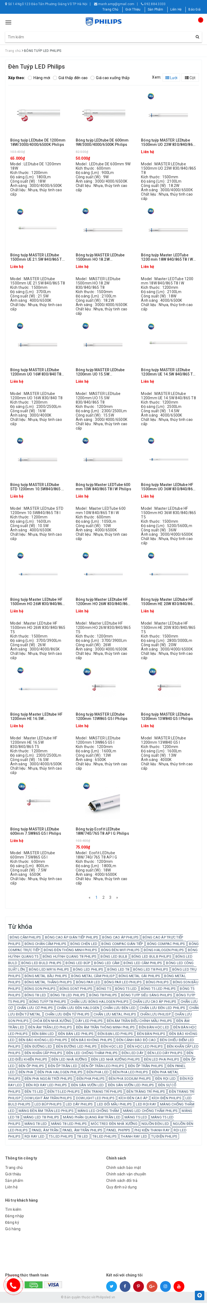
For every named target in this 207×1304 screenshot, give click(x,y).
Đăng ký (12, 1223)
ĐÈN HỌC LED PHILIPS (145, 1047)
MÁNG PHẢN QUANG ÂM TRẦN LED (91, 1118)
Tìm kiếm (13, 1210)
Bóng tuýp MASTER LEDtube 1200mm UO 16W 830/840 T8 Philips (35, 372)
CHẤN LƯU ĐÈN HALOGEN (78, 1009)
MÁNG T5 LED (136, 1118)
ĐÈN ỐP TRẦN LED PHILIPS (102, 1067)
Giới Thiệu (133, 9)
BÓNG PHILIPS (157, 983)
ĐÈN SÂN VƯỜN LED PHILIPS (131, 1086)
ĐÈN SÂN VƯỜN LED (87, 1086)
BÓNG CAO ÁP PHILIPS (120, 938)
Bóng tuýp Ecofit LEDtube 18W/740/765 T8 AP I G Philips (102, 831)
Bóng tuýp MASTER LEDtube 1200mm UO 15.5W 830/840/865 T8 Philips (100, 372)
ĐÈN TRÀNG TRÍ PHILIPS (145, 1093)
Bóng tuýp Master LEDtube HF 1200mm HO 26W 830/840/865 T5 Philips (103, 602)
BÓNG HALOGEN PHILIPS (164, 951)
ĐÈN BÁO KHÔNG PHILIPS (91, 1041)
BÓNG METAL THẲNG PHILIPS (48, 983)
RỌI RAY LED (35, 1137)
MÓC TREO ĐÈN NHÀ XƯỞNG (114, 1125)
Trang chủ (14, 1168)
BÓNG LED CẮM (106, 964)
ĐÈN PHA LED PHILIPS (130, 1073)
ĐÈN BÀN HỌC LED (154, 1028)
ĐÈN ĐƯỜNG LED (38, 1047)
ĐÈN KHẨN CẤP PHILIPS (43, 1054)
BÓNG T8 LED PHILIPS (67, 996)
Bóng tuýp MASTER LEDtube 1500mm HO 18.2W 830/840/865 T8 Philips (100, 257)
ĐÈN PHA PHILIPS (91, 1080)
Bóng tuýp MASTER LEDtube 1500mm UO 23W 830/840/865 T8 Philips (168, 142)
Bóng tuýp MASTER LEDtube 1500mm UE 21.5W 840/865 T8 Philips (37, 257)
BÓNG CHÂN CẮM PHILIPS (45, 945)
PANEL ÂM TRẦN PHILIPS (82, 1131)
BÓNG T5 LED (126, 990)
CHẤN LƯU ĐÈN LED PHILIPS (162, 1009)
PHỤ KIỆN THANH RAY (152, 1131)
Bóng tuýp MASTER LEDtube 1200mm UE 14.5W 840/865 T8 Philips (168, 372)
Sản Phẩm (155, 9)
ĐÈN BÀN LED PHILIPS (76, 1035)
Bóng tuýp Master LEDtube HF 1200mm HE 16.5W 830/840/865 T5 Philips (36, 716)
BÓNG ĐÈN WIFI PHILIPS (120, 951)
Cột (190, 78)
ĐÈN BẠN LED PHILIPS (115, 1035)
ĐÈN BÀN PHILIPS (151, 1035)
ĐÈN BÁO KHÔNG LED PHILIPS (43, 1041)
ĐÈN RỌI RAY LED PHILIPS (46, 1086)
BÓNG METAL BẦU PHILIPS (46, 977)
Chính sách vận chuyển (126, 1175)
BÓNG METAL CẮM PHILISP (93, 977)
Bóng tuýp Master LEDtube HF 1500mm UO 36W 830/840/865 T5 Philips (168, 487)
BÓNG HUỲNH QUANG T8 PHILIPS (70, 958)
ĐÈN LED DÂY (132, 1054)
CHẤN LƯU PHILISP (155, 1015)
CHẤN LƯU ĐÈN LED (119, 1009)
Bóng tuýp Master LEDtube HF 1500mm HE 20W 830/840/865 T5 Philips (168, 602)
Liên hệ (11, 1188)
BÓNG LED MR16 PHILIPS (49, 970)
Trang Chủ (110, 9)
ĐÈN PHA (26, 1073)
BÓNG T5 (103, 990)
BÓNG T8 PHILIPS (103, 996)
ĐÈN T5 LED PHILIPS (63, 1093)
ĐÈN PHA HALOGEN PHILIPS (60, 1073)
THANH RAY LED (134, 1137)
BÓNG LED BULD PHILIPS (41, 964)
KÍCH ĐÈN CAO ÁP (133, 1099)
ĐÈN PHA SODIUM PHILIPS (130, 1080)
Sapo (142, 1298)
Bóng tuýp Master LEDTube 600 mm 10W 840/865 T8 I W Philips (103, 487)
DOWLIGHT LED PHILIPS (95, 1099)
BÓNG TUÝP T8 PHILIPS (47, 1003)
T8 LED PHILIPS (104, 1137)
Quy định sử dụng (121, 1188)
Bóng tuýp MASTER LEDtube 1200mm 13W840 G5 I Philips (167, 716)
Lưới (171, 78)
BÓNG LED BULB (114, 958)
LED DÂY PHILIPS (79, 1105)
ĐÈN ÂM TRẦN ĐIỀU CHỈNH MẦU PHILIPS (139, 1022)
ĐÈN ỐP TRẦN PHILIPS (145, 1067)
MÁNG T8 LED (36, 1125)
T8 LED (82, 1137)
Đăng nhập (14, 1217)
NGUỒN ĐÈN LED (155, 1125)
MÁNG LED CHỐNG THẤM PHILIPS (150, 1112)
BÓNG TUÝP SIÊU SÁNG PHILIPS (146, 996)
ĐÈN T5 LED (34, 1093)
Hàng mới (39, 78)
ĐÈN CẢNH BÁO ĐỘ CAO (136, 1041)
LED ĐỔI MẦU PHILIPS (114, 1105)
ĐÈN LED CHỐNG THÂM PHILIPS (92, 1054)
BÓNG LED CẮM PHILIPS (142, 964)
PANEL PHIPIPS (118, 1131)
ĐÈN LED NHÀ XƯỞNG (69, 1060)
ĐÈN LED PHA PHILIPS (161, 1060)
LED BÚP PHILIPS (48, 1105)
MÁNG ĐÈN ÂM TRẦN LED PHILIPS (46, 1112)
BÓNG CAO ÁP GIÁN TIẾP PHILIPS (71, 938)
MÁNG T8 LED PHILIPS (69, 1125)
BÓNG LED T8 (118, 970)
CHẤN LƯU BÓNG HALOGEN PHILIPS (99, 1003)
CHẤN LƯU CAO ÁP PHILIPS (155, 1003)
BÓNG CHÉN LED (83, 945)
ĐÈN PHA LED (98, 1073)
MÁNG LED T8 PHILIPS (41, 1118)
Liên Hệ (176, 9)
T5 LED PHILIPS (61, 1137)
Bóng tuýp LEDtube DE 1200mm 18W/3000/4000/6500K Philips (37, 142)
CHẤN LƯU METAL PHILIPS (115, 1015)
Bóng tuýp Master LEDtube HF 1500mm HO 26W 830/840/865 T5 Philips (37, 602)
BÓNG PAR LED (88, 983)
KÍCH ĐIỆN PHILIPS (166, 1099)
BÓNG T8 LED (35, 996)
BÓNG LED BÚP (77, 964)
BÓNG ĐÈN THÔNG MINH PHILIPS (70, 951)
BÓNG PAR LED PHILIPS (123, 983)
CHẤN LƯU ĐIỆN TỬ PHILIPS (67, 1015)
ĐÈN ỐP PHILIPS (31, 1067)
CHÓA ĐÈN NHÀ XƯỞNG (52, 1022)
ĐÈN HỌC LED (112, 1047)
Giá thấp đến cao (70, 78)
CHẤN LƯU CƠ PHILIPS (35, 1009)
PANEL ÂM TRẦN (45, 1131)
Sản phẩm (14, 1181)
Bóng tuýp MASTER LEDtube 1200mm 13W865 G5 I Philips (102, 716)
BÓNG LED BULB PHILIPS (151, 958)
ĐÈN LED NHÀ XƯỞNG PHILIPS (115, 1060)
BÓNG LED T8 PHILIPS (150, 970)
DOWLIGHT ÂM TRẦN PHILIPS (48, 1099)
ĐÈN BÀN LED (43, 1035)
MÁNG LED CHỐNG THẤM (98, 1112)
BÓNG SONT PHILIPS (76, 990)
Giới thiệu (13, 1175)
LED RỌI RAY (146, 1105)
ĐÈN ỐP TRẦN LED (62, 1067)
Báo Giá (194, 9)
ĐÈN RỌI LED (165, 1080)
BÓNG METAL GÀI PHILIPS (139, 977)
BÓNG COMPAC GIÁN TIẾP (122, 945)
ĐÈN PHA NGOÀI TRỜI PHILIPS (49, 1080)
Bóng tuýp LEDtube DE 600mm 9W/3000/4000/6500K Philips (102, 142)
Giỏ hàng (12, 1230)
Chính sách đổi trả (122, 1181)
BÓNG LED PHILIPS (88, 970)
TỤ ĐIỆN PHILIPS (164, 1137)
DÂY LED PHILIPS (89, 1022)
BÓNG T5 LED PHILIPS (158, 990)
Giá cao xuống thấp (110, 78)
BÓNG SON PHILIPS (40, 990)
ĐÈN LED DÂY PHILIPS (164, 1054)
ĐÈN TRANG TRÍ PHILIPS (103, 1093)
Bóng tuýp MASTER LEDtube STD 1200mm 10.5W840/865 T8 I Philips (38, 487)
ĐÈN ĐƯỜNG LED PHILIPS (76, 1047)
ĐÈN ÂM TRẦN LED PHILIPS (50, 1028)
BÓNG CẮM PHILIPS (25, 938)
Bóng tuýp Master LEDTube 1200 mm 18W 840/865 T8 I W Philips (167, 257)
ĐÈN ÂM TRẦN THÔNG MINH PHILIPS (105, 1028)
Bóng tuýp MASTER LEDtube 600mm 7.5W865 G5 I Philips (35, 831)
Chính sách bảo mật (123, 1168)
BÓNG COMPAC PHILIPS (166, 945)
